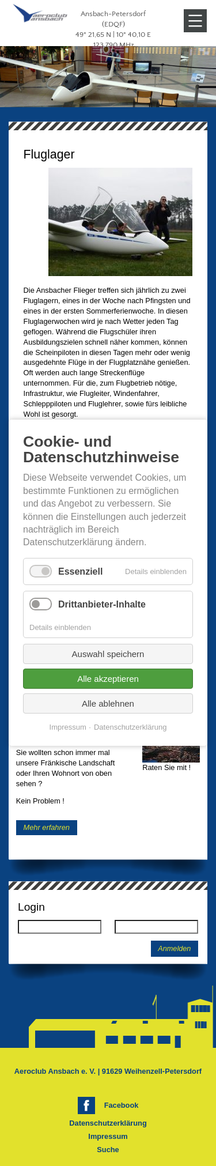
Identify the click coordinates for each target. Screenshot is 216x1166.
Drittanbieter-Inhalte (102, 604)
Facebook (121, 1105)
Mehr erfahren (47, 827)
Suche (108, 1149)
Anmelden (174, 949)
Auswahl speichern (108, 654)
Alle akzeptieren (108, 679)
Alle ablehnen (108, 704)
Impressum (107, 1136)
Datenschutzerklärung (107, 1123)
